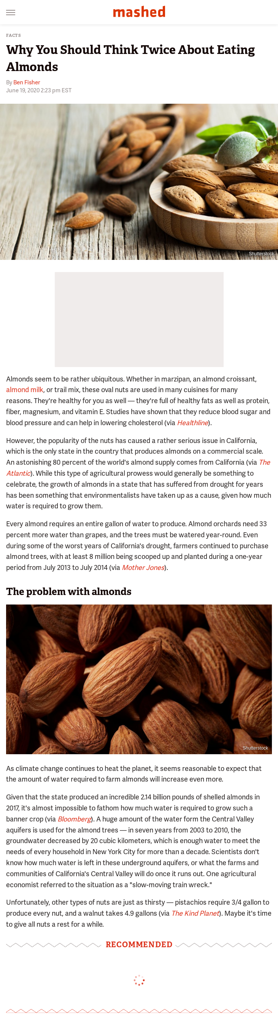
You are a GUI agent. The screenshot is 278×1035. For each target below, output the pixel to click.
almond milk (24, 389)
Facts (13, 35)
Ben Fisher (26, 82)
